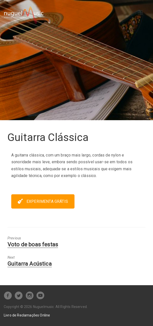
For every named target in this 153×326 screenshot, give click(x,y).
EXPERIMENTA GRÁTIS (43, 201)
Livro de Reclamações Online (27, 315)
